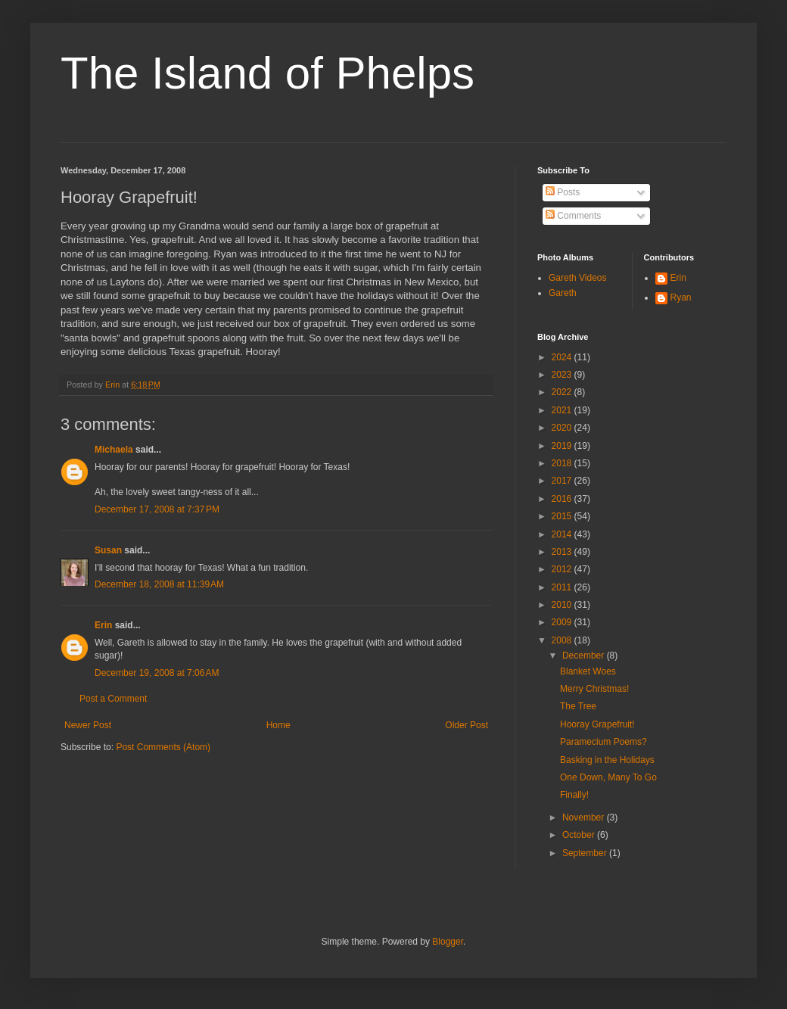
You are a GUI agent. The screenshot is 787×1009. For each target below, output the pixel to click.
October (579, 835)
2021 (563, 410)
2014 (563, 534)
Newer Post (87, 725)
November (584, 817)
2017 (563, 480)
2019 (563, 446)
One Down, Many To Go (608, 777)
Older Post (466, 725)
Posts (563, 192)
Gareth (563, 293)
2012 (563, 569)
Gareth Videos (578, 277)
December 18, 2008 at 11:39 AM (159, 584)
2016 (563, 499)
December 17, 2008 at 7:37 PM (157, 509)
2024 (563, 357)
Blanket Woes (588, 671)
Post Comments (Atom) (163, 747)
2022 (563, 392)
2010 (563, 604)
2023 (563, 374)
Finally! (574, 794)
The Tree (578, 706)
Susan (108, 550)
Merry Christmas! (594, 689)
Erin (103, 625)
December (584, 655)
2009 (563, 622)
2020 (563, 427)
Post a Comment (113, 698)
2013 (563, 552)
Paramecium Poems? (603, 742)
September (585, 853)
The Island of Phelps (267, 73)
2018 (563, 463)
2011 (563, 587)
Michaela (114, 449)
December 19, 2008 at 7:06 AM (157, 673)
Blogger (447, 941)
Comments (573, 215)
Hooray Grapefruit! (597, 724)
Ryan (681, 297)
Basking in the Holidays (607, 760)
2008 (563, 640)
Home (278, 725)
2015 (563, 516)
